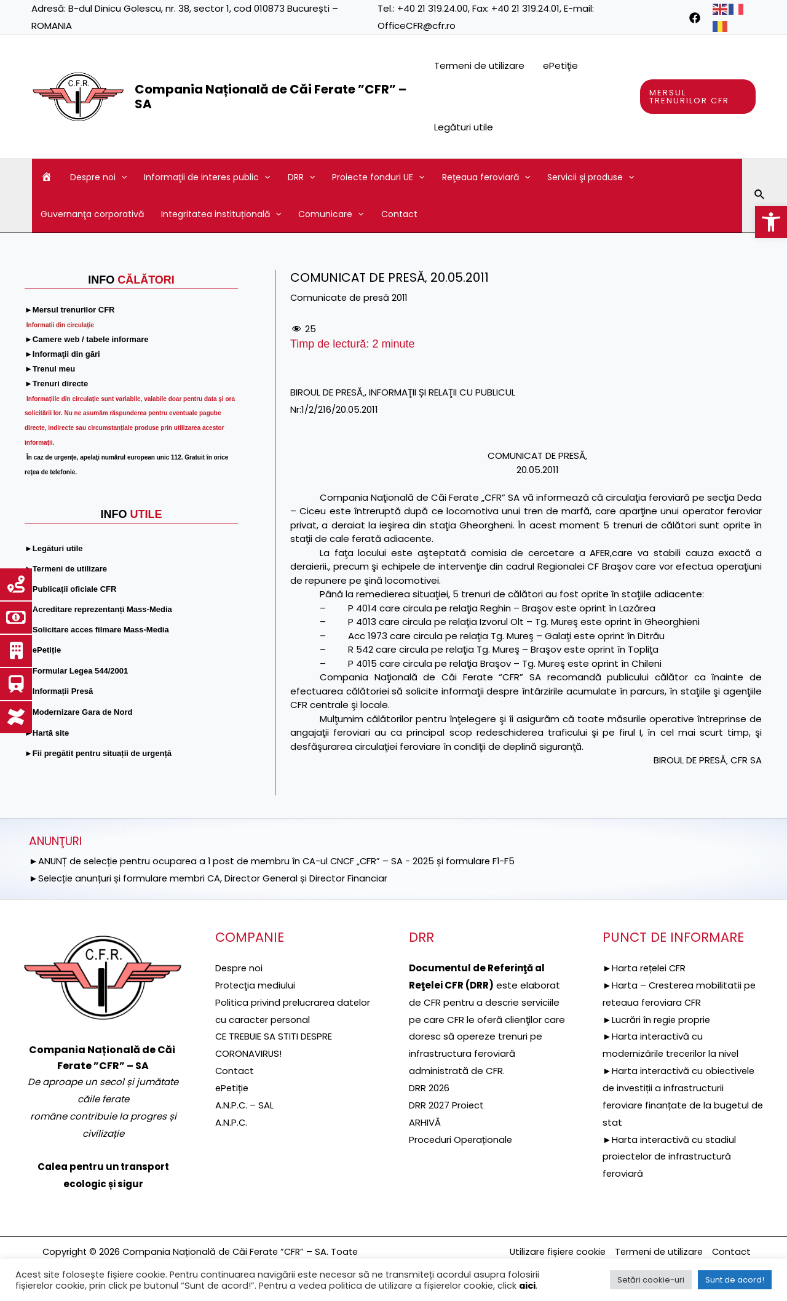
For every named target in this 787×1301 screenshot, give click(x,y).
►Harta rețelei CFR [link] (645, 967)
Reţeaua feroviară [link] (486, 177)
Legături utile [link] (463, 127)
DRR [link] (301, 177)
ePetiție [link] (232, 1087)
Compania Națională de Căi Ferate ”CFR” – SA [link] (270, 97)
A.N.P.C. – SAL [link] (244, 1105)
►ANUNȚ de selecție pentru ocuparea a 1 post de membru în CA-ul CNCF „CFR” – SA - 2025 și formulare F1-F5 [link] (276, 860)
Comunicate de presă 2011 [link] (350, 297)
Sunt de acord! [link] (734, 1280)
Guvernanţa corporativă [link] (92, 214)
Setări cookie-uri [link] (650, 1280)
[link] (771, 222)
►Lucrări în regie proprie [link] (657, 1019)
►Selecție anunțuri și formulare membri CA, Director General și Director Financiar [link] (211, 878)
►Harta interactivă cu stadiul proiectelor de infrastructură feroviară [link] (670, 1156)
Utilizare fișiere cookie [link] (552, 1251)
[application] (121, 177)
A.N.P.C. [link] (231, 1122)
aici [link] (527, 1285)
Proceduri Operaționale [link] (461, 1139)
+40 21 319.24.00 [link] (432, 8)
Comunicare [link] (330, 214)
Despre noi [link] (98, 177)
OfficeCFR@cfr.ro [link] (417, 25)
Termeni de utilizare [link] (479, 65)
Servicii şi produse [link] (590, 177)
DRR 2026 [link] (429, 1087)
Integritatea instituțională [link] (221, 214)
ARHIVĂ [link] (425, 1122)
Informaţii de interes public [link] (207, 177)
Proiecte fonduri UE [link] (378, 177)
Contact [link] (399, 214)
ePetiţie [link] (560, 65)
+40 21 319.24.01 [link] (525, 8)
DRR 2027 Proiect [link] (446, 1105)
